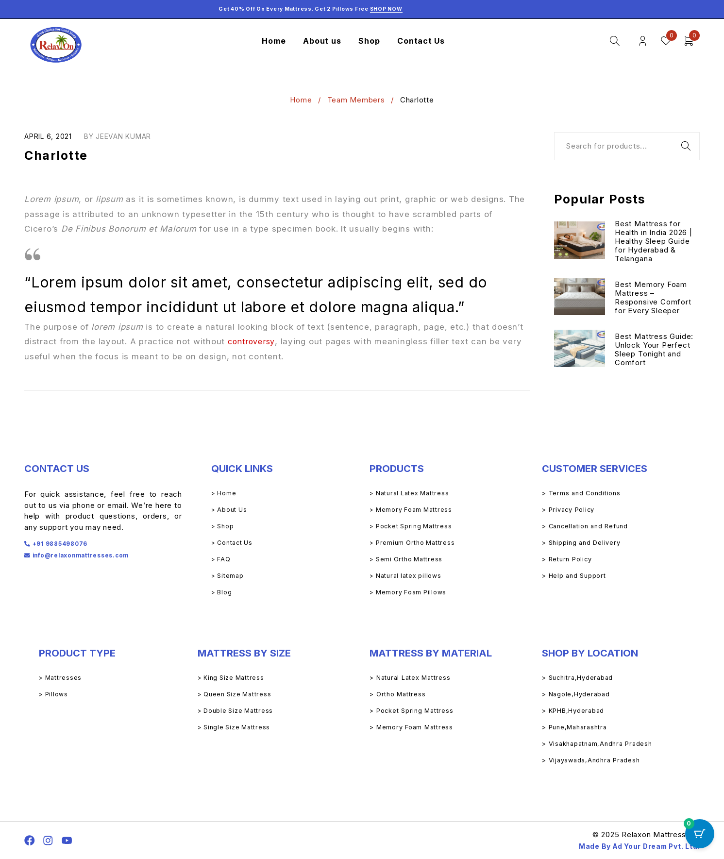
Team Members (356, 99)
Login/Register (641, 41)
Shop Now (386, 9)
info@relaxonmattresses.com (89, 554)
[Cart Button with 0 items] (699, 834)
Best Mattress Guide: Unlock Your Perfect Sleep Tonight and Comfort (654, 350)
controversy (253, 341)
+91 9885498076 (63, 543)
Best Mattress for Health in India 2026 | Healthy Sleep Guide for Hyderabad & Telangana (654, 242)
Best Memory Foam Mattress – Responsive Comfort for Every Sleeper (653, 298)
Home (301, 99)
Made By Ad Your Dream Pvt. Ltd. (633, 846)
